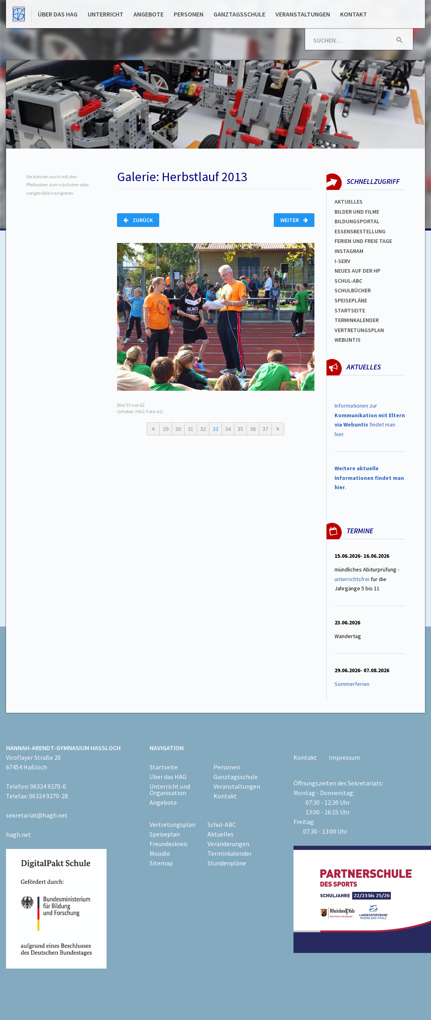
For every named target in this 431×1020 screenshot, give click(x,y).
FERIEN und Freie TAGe (363, 241)
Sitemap (161, 863)
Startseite (350, 310)
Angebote (148, 14)
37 (265, 428)
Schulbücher (353, 290)
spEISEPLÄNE (351, 300)
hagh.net (18, 834)
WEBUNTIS (348, 339)
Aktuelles (349, 201)
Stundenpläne (226, 863)
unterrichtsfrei (352, 579)
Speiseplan (165, 834)
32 (203, 428)
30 (178, 428)
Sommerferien (353, 683)
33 (215, 428)
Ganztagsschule (239, 14)
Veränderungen (228, 844)
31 (190, 428)
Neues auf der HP (357, 270)
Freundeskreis (169, 844)
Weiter (294, 220)
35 (240, 428)
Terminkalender (357, 320)
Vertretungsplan (359, 330)
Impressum (344, 757)
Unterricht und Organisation (170, 789)
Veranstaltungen (302, 14)
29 (165, 428)
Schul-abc (348, 280)
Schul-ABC (221, 824)
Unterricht (105, 14)
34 (228, 428)
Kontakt (353, 14)
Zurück (138, 220)
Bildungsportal (357, 221)
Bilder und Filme (357, 211)
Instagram (349, 251)
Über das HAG (58, 14)
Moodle (160, 853)
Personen (188, 14)
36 (253, 428)
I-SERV (343, 261)
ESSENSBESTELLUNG (360, 231)
